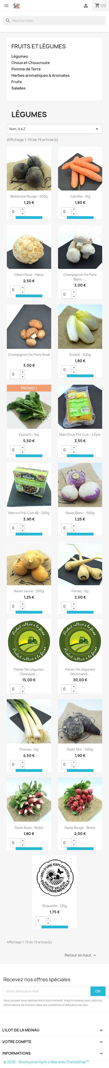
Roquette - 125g (54, 906)
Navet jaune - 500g (29, 591)
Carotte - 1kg (80, 196)
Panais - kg (80, 591)
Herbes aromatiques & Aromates (40, 75)
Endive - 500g (80, 354)
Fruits (16, 81)
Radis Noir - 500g (80, 749)
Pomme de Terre (26, 69)
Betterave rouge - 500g (29, 196)
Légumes (19, 56)
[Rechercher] (54, 20)
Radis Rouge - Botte (80, 827)
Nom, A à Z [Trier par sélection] (54, 129)
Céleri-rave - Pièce (29, 275)
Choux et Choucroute (30, 62)
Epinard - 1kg (29, 434)
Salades (18, 88)
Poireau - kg (29, 749)
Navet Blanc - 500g (80, 513)
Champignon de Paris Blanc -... (80, 277)
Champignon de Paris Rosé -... (29, 356)
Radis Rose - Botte (29, 827)
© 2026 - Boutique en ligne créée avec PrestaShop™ (46, 1062)
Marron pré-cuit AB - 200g (28, 513)
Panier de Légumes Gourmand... (80, 671)
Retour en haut (81, 955)
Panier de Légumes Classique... (29, 671)
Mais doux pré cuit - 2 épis (80, 434)
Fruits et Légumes (38, 46)
